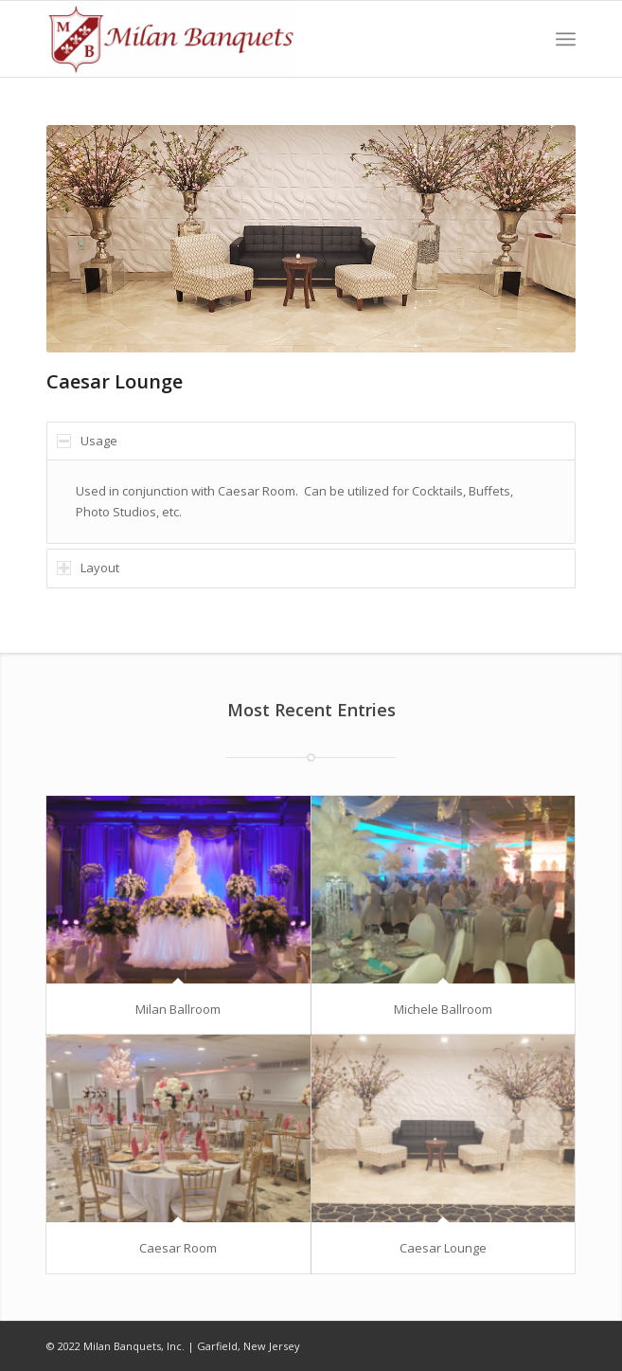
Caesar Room (178, 1247)
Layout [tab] (88, 567)
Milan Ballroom (178, 1009)
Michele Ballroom (443, 1009)
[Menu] (566, 39)
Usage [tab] (87, 440)
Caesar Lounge (443, 1247)
